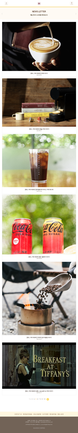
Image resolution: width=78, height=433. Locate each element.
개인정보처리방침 (27, 414)
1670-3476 (32, 422)
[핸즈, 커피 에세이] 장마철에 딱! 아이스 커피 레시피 (39, 189)
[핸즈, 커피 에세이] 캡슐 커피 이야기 (39, 129)
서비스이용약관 (37, 414)
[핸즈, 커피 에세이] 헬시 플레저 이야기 (39, 257)
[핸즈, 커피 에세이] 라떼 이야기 (39, 73)
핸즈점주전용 (53, 414)
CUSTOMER (45, 414)
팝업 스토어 (61, 414)
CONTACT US (18, 414)
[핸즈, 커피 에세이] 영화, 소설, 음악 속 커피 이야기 (39, 391)
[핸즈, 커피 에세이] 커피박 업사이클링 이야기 (39, 337)
